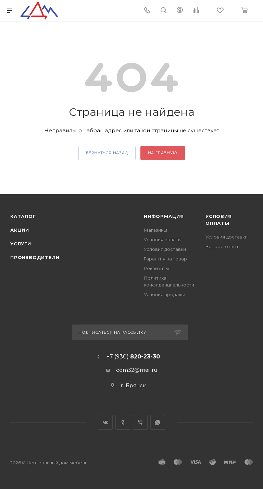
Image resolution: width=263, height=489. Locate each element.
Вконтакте (105, 422)
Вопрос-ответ (222, 246)
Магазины (155, 230)
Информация (164, 216)
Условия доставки (165, 249)
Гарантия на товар (165, 258)
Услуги (20, 243)
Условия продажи (164, 294)
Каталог (23, 216)
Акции (19, 230)
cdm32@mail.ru (136, 370)
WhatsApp (157, 422)
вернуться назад (107, 152)
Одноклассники (122, 422)
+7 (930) (133, 356)
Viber (140, 422)
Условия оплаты (162, 239)
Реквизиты (156, 268)
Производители (34, 257)
